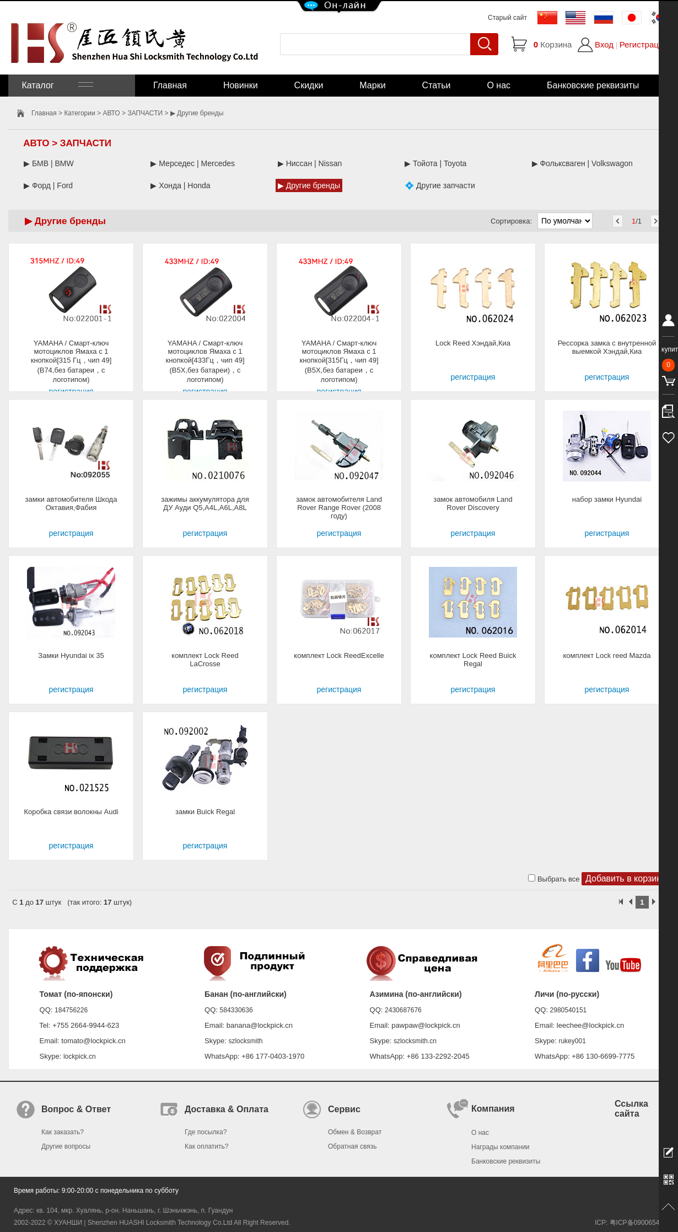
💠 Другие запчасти (440, 185)
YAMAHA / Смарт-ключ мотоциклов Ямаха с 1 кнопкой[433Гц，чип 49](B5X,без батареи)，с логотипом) (204, 361)
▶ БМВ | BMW (49, 163)
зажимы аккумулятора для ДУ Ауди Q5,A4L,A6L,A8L (205, 503)
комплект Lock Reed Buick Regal (473, 659)
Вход (604, 44)
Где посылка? (206, 1132)
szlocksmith (245, 1041)
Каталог (56, 85)
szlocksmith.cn (415, 1041)
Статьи (436, 85)
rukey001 (571, 1041)
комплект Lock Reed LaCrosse (204, 659)
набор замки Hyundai (607, 499)
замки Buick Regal (205, 812)
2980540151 (568, 1010)
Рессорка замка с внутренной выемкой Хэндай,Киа (607, 347)
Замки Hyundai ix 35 (71, 655)
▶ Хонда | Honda (180, 185)
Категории (79, 113)
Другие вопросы (65, 1146)
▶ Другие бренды (309, 185)
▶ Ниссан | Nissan (310, 163)
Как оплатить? (206, 1146)
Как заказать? (62, 1132)
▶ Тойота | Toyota (435, 163)
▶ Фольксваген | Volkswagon (582, 163)
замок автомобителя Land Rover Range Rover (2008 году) (339, 507)
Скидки (309, 85)
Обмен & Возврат (354, 1132)
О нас (498, 85)
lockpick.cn (79, 1056)
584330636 (236, 1010)
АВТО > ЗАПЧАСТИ (133, 113)
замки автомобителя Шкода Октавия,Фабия (71, 503)
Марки (372, 85)
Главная (170, 85)
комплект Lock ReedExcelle (339, 655)
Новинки (240, 85)
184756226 (71, 1010)
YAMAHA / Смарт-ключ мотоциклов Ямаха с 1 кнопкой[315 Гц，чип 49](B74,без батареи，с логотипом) (71, 361)
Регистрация (644, 44)
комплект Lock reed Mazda (607, 655)
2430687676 (403, 1010)
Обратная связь (352, 1146)
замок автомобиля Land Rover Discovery (473, 503)
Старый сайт (507, 18)
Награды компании (500, 1147)
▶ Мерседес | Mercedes (192, 163)
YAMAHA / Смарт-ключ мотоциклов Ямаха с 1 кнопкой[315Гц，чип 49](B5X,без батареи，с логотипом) (338, 361)
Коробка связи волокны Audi (71, 812)
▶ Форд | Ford (48, 185)
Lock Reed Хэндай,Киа (472, 343)
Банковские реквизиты (593, 85)
